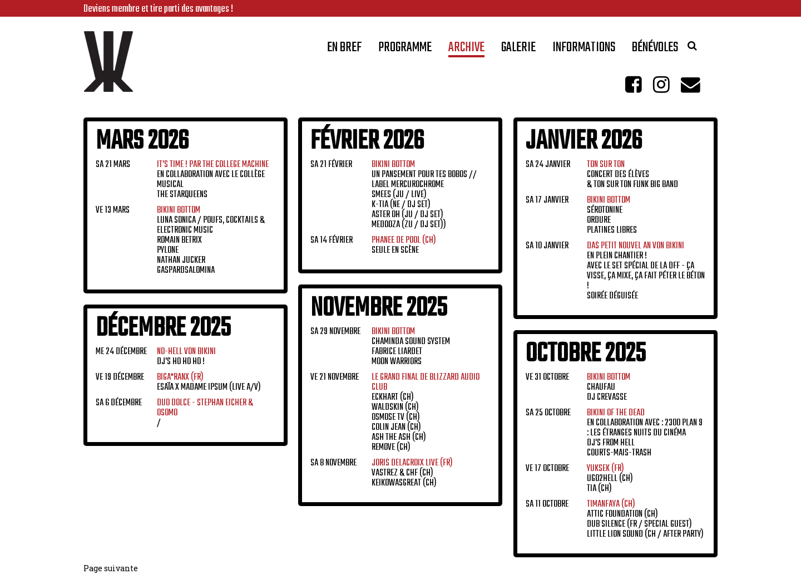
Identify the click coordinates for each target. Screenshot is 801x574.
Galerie (518, 49)
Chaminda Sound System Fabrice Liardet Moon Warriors (411, 347)
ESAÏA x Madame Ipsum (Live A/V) (209, 382)
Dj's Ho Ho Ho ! (186, 357)
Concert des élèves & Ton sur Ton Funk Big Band (632, 175)
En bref (344, 49)
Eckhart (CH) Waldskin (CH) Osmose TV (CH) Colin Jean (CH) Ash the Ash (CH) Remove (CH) (425, 412)
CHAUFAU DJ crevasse (608, 387)
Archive (466, 49)
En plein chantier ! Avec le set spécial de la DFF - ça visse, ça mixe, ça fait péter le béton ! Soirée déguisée (646, 271)
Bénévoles (655, 49)
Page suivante (110, 568)
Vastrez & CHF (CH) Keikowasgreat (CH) (412, 473)
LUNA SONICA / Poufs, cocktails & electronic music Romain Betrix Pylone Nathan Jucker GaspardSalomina (211, 240)
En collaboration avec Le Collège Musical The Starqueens (213, 180)
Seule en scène (404, 246)
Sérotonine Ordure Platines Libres (612, 215)
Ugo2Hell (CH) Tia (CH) (610, 479)
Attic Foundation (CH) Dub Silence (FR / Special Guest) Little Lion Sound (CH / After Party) (645, 519)
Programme (405, 49)
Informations (583, 49)
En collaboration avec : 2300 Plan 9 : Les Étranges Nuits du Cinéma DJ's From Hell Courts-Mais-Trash (645, 433)
